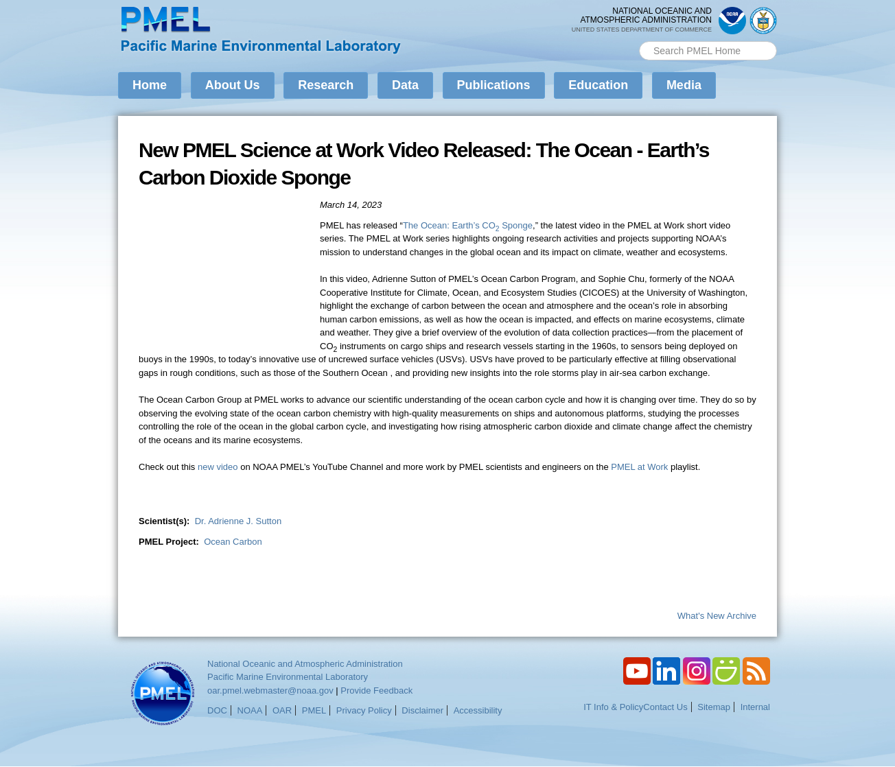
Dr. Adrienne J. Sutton (238, 521)
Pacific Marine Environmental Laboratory (287, 677)
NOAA (250, 710)
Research (325, 85)
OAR (282, 710)
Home (149, 85)
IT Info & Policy (613, 707)
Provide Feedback (376, 690)
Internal (755, 707)
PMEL (314, 710)
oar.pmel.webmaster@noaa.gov (270, 690)
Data (405, 85)
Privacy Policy (364, 710)
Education (598, 85)
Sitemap (713, 707)
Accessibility (478, 710)
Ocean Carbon (233, 541)
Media (683, 85)
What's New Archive (716, 616)
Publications (494, 85)
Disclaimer (422, 710)
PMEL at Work (639, 467)
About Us (232, 85)
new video (218, 467)
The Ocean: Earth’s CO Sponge (468, 225)
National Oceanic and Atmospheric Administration (305, 664)
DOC (217, 710)
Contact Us (665, 707)
